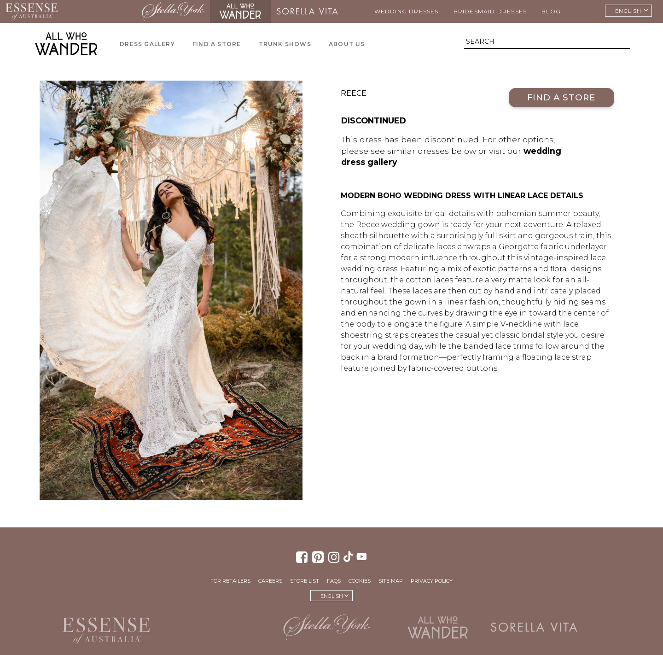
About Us (347, 44)
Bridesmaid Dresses (490, 11)
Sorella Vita (307, 11)
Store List (304, 581)
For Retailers (230, 581)
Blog (551, 11)
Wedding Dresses (406, 11)
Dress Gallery (147, 44)
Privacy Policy (432, 581)
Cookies (360, 581)
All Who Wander (240, 11)
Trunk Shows (285, 44)
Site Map (390, 581)
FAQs (334, 581)
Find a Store (216, 44)
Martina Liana (99, 11)
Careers (270, 581)
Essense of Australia (31, 11)
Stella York (172, 11)
